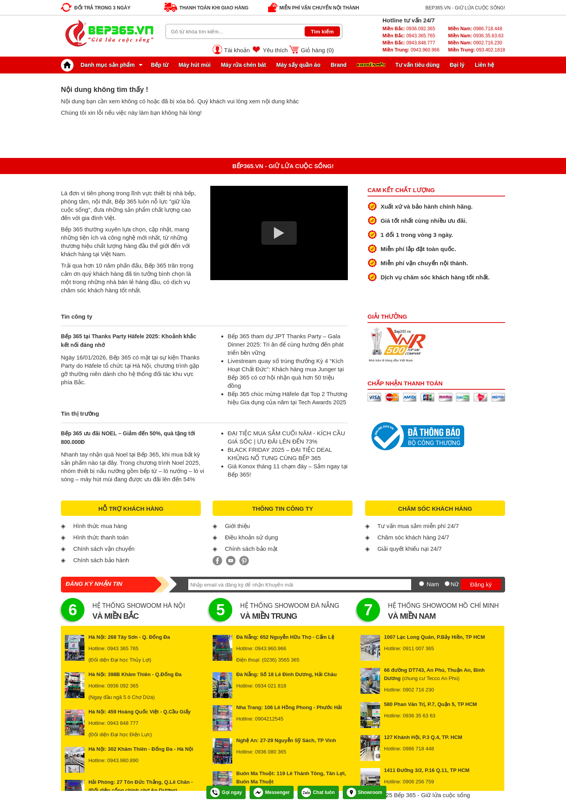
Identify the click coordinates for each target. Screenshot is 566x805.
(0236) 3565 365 (280, 660)
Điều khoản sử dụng (251, 537)
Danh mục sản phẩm (100, 65)
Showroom (364, 792)
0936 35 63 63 (419, 716)
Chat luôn (317, 792)
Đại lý (457, 65)
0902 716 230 (418, 690)
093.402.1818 (476, 50)
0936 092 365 (123, 686)
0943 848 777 (123, 723)
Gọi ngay (226, 792)
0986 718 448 (418, 749)
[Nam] (421, 583)
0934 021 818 (271, 686)
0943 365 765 (123, 648)
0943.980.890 (123, 760)
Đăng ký (481, 584)
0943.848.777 (408, 43)
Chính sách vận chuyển (103, 548)
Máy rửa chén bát (243, 65)
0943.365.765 (408, 36)
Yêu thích (275, 50)
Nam (432, 584)
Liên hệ (484, 65)
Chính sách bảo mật (251, 548)
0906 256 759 (418, 782)
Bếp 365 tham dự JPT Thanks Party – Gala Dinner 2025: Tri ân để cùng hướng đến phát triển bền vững (286, 344)
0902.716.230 (475, 43)
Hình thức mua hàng (100, 526)
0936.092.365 (408, 28)
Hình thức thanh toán (101, 537)
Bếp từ (159, 65)
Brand (338, 65)
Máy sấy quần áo (298, 65)
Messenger (272, 792)
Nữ (454, 584)
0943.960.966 (410, 50)
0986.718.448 (475, 28)
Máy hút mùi (194, 65)
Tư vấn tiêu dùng (417, 65)
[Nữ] (447, 583)
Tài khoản (237, 50)
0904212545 (269, 719)
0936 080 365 (271, 752)
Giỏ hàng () (317, 50)
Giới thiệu (237, 526)
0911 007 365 (418, 648)
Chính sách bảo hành (101, 560)
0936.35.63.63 (476, 36)
